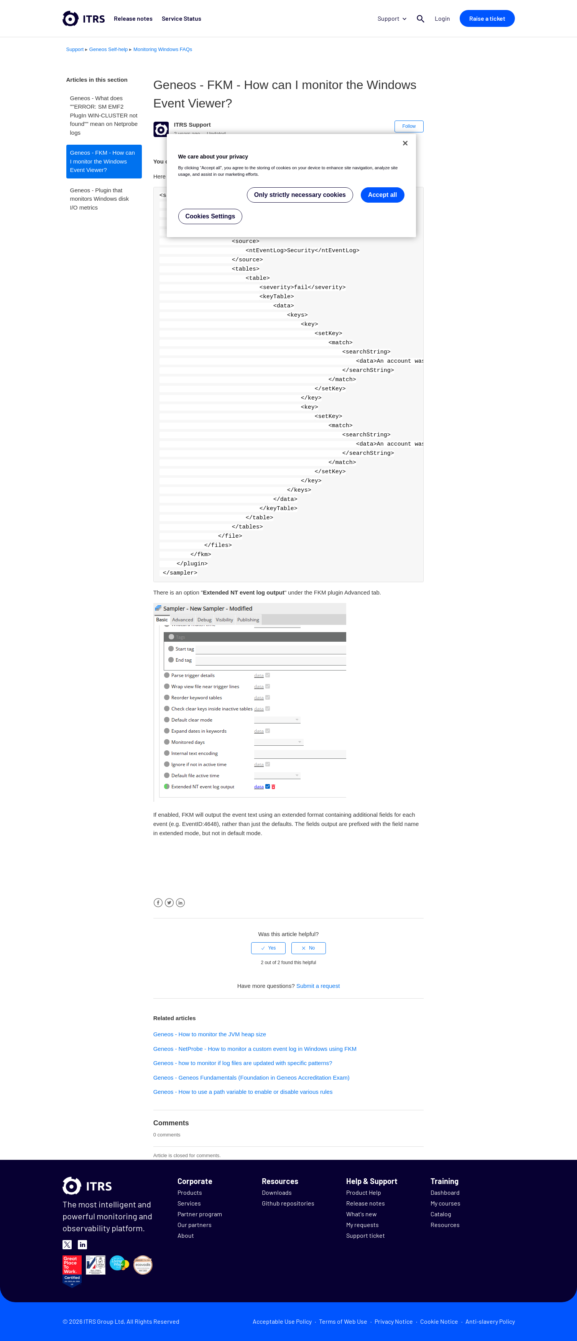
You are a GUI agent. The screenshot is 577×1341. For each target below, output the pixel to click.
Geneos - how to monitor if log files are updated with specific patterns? (242, 1063)
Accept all (382, 195)
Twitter (169, 903)
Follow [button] (409, 126)
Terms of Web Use (343, 1321)
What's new (361, 1213)
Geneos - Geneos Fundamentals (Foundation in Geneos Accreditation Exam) (251, 1077)
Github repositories (288, 1203)
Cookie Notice (439, 1321)
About (186, 1235)
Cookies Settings (210, 216)
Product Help (363, 1192)
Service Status (181, 18)
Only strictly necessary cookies (300, 195)
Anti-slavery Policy (490, 1321)
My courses (445, 1203)
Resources (445, 1224)
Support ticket (365, 1235)
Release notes (133, 18)
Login (442, 18)
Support (392, 18)
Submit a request (318, 986)
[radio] (268, 948)
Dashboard (445, 1192)
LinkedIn (180, 903)
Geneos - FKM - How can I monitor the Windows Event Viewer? (102, 161)
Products (190, 1192)
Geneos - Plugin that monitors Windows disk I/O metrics (99, 199)
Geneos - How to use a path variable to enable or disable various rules (243, 1091)
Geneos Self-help (108, 49)
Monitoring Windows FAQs (162, 49)
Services (189, 1203)
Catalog (441, 1213)
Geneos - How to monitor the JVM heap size (209, 1034)
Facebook (158, 903)
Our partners (195, 1224)
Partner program (200, 1213)
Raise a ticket (487, 18)
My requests (362, 1224)
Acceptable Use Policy (282, 1321)
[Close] (405, 143)
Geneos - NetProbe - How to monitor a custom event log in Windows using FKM (255, 1048)
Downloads (277, 1192)
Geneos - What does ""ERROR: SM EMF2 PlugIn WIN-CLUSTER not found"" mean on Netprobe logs (104, 115)
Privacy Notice (394, 1321)
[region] (291, 185)
